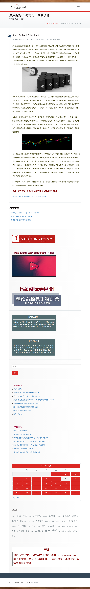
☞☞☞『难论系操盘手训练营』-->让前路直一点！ (30, 196)
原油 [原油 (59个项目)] (21, 521)
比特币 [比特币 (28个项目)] (38, 525)
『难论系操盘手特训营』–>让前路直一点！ (27, 396)
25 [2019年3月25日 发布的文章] (17, 492)
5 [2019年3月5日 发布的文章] (26, 478)
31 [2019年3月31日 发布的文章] (75, 492)
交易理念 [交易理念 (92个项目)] (66, 516)
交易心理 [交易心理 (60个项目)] (52, 516)
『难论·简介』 (18, 388)
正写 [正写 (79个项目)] (33, 526)
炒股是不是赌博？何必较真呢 (21, 219)
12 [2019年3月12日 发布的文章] (27, 483)
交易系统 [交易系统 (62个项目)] (75, 516)
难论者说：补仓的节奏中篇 (22, 434)
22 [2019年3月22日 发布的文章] (56, 488)
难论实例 (55, 23)
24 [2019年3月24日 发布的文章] (75, 488)
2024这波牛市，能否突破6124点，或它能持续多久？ (30, 437)
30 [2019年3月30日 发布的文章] (66, 492)
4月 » (19, 497)
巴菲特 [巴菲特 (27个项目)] (52, 520)
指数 (54, 39)
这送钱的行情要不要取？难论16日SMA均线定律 (29, 444)
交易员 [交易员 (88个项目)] (38, 516)
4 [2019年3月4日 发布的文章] (17, 478)
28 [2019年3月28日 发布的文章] (46, 492)
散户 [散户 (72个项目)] (19, 526)
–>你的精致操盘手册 (32, 392)
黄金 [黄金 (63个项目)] (13, 536)
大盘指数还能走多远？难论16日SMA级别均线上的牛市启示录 (33, 399)
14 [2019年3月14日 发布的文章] (46, 483)
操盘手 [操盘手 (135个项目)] (74, 520)
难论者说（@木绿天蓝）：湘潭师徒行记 (26, 452)
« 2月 (14, 497)
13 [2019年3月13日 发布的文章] (37, 483)
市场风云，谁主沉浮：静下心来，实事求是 (25, 212)
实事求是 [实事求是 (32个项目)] (47, 521)
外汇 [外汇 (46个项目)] (29, 521)
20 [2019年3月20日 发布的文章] (37, 488)
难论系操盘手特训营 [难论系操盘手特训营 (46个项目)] (65, 531)
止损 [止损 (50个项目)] (28, 526)
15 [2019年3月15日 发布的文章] (56, 483)
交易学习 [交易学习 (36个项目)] (44, 516)
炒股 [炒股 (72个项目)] (43, 526)
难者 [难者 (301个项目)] (47, 530)
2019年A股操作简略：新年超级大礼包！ (26, 403)
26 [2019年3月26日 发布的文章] (27, 492)
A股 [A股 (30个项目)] (13, 516)
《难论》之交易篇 (19, 392)
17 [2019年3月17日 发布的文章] (75, 483)
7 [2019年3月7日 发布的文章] (46, 478)
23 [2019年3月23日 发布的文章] (66, 488)
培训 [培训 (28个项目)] (25, 520)
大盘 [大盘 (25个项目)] (33, 520)
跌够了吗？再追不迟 (20, 430)
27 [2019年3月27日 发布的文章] (37, 492)
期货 (58, 39)
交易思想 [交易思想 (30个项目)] (58, 516)
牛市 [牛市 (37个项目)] (47, 526)
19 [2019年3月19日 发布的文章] (27, 488)
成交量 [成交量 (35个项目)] (58, 521)
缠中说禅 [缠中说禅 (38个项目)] (74, 526)
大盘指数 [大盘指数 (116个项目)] (40, 521)
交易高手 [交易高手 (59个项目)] (15, 521)
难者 (32, 39)
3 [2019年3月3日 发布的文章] (75, 474)
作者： (29, 39)
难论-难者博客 (34, 582)
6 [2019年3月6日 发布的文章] (36, 478)
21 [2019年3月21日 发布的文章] (46, 488)
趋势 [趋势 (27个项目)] (36, 530)
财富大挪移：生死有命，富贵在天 (22, 216)
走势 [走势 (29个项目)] (32, 530)
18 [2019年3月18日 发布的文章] (17, 488)
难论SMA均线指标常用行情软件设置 (25, 406)
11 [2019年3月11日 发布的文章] (17, 483)
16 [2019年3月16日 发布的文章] (66, 483)
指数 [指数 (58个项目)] (68, 521)
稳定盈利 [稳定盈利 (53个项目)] (53, 526)
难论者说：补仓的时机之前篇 (23, 448)
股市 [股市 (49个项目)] (22, 531)
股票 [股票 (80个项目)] (27, 531)
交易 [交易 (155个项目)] (25, 515)
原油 (51, 39)
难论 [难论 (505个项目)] (55, 530)
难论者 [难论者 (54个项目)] (75, 531)
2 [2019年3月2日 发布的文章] (65, 474)
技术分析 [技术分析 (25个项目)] (63, 520)
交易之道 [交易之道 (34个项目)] (31, 516)
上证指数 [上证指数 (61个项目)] (18, 516)
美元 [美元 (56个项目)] (18, 531)
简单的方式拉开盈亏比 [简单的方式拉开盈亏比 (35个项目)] (64, 526)
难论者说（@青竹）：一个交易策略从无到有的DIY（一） (32, 441)
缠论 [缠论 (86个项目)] (13, 531)
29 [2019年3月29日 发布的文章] (56, 492)
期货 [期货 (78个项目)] (24, 526)
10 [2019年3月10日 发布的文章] (75, 478)
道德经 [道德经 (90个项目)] (41, 531)
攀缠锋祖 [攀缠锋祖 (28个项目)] (14, 525)
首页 (48, 23)
